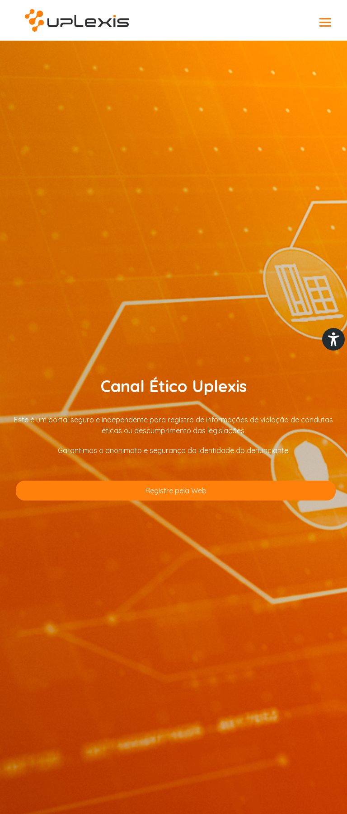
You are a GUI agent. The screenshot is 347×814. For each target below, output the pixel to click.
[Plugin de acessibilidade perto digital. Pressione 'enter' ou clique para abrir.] (333, 339)
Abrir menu (325, 22)
